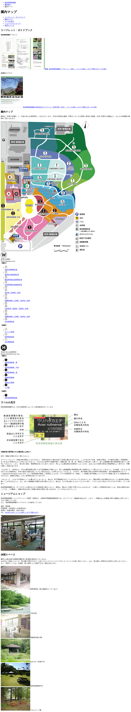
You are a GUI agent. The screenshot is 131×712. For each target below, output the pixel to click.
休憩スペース (9, 25)
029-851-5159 (22, 512)
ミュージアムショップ (12, 23)
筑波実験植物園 (10, 2)
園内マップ (9, 19)
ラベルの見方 (9, 21)
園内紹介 (8, 4)
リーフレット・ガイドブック (15, 17)
